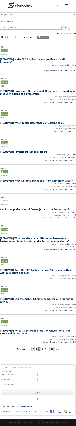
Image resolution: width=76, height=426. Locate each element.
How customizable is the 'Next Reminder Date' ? (36, 180)
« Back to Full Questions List (65, 33)
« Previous (20, 349)
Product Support (65, 131)
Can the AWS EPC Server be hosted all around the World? (36, 300)
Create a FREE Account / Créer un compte (16, 406)
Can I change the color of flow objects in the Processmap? (35, 209)
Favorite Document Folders (23, 151)
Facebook (58, 412)
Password (6, 379)
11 (52, 349)
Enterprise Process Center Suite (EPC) (63, 71)
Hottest (16, 37)
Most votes (28, 37)
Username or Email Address (8, 373)
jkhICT (74, 155)
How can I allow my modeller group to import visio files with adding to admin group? (37, 92)
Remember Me (11, 384)
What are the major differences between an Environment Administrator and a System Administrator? (34, 240)
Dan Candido (71, 157)
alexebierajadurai (70, 100)
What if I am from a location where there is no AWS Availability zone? (35, 332)
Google (71, 412)
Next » (58, 349)
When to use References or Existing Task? (32, 122)
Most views (43, 37)
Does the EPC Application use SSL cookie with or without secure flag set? (36, 271)
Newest (4, 37)
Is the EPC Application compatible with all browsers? (32, 61)
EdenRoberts (71, 65)
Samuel (73, 68)
